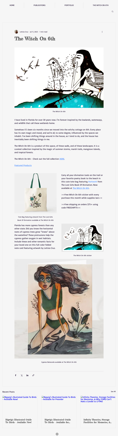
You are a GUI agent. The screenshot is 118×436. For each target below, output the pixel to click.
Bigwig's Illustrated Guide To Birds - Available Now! (18, 421)
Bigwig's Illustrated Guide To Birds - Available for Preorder (58, 421)
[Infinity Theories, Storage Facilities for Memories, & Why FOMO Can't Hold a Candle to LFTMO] (98, 405)
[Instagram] (57, 434)
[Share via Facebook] (15, 375)
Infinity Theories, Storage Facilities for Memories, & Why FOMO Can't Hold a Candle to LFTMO (97, 421)
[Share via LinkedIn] (27, 375)
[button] (112, 11)
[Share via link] (33, 375)
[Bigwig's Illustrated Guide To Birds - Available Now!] (20, 405)
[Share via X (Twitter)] (21, 375)
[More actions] (102, 31)
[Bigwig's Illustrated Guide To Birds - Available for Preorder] (59, 405)
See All (113, 391)
